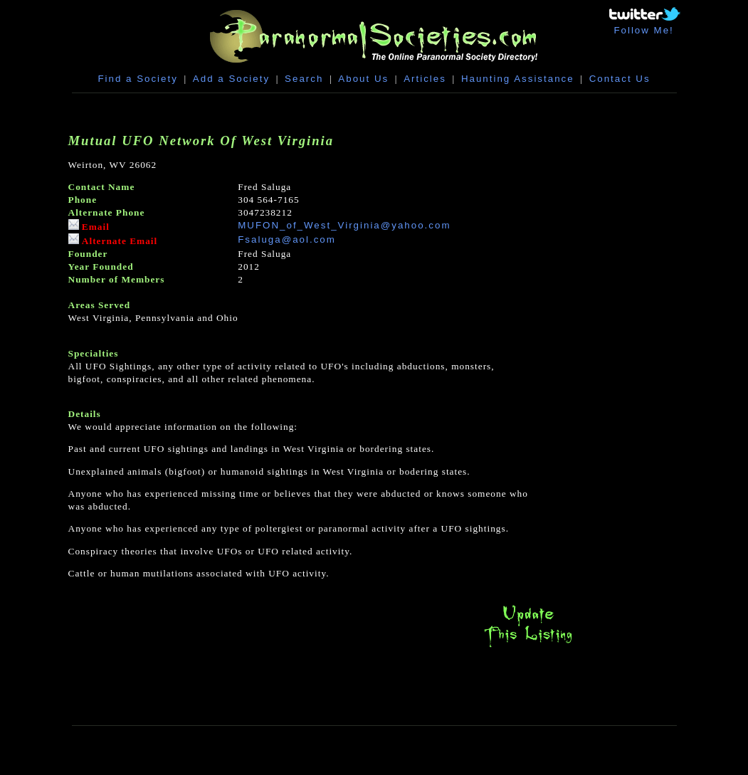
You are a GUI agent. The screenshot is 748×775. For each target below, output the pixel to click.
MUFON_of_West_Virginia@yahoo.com (344, 225)
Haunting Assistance (517, 78)
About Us (363, 78)
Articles (425, 78)
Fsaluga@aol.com (287, 239)
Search (304, 78)
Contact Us (619, 78)
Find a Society (137, 78)
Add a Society (231, 78)
